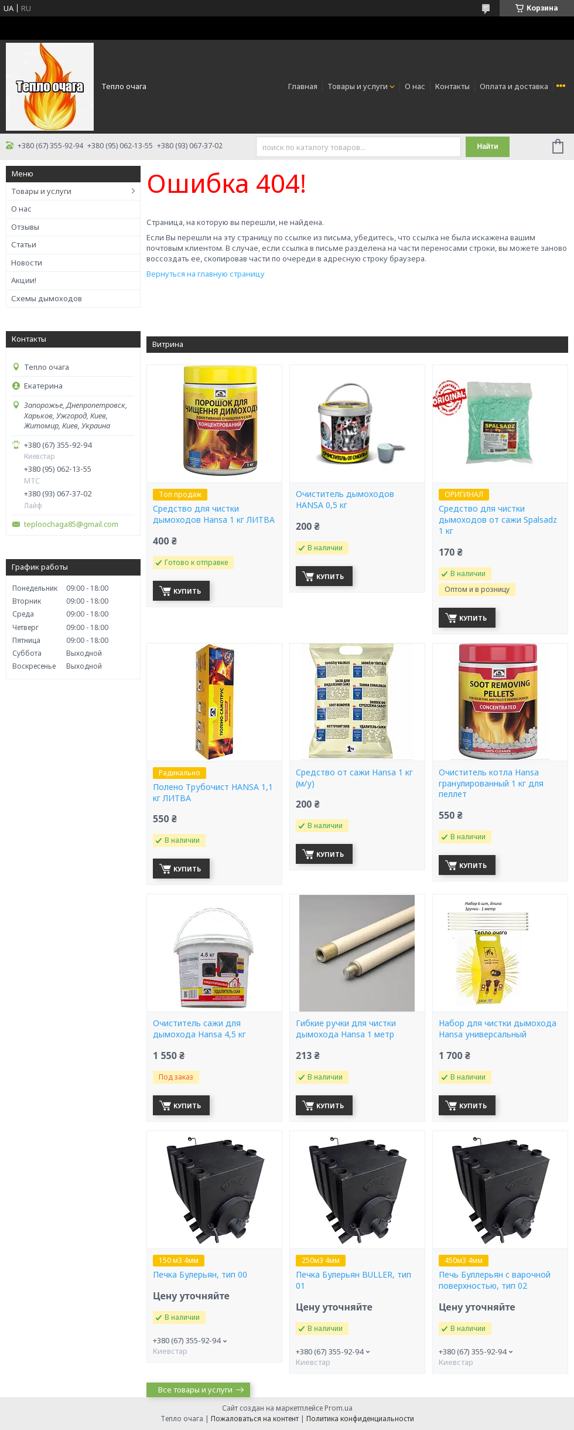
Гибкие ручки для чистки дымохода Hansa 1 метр (346, 1029)
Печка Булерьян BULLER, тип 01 (353, 1280)
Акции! (23, 280)
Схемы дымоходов (46, 298)
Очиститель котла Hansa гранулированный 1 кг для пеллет (491, 783)
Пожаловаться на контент (255, 1419)
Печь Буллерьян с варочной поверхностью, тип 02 (495, 1280)
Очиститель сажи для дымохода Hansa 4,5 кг (199, 1029)
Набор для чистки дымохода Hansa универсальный (497, 1029)
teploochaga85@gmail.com (71, 524)
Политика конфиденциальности (360, 1419)
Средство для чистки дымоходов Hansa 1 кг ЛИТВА (214, 514)
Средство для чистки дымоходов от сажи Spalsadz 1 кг (498, 519)
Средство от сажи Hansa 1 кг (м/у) (354, 778)
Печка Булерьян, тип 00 (200, 1274)
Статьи (23, 244)
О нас (415, 86)
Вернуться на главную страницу (205, 273)
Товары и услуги (357, 86)
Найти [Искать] (487, 146)
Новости (26, 262)
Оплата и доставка (514, 86)
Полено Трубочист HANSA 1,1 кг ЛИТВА (213, 792)
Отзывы (25, 227)
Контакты (452, 86)
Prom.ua (338, 1408)
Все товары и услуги (195, 1389)
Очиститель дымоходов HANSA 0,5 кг (345, 499)
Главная (302, 86)
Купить (187, 591)
